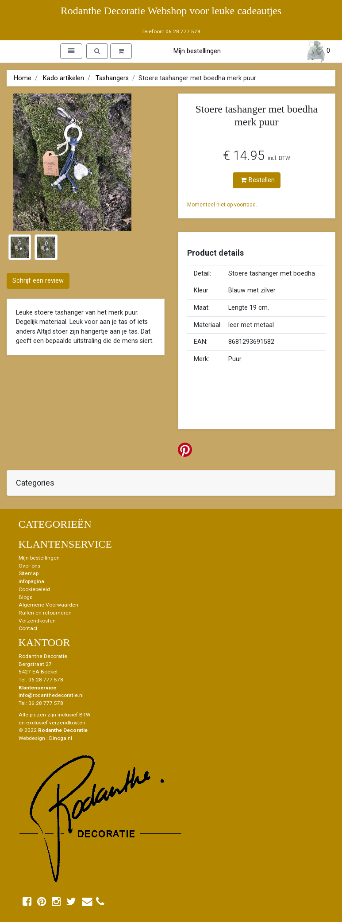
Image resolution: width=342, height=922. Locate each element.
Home (22, 78)
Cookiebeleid (34, 589)
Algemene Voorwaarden (48, 605)
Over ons (29, 566)
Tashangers (112, 78)
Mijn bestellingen (197, 51)
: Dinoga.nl (59, 738)
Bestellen (258, 180)
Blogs (25, 597)
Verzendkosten (37, 621)
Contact (28, 628)
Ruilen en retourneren (45, 613)
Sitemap (28, 573)
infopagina (31, 581)
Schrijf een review (38, 280)
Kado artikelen (63, 78)
